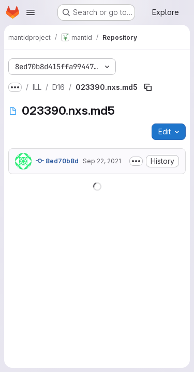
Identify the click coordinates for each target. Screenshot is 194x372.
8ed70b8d (57, 161)
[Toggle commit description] (136, 161)
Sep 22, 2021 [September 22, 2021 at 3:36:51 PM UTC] (102, 161)
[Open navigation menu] (30, 12)
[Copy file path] (148, 87)
